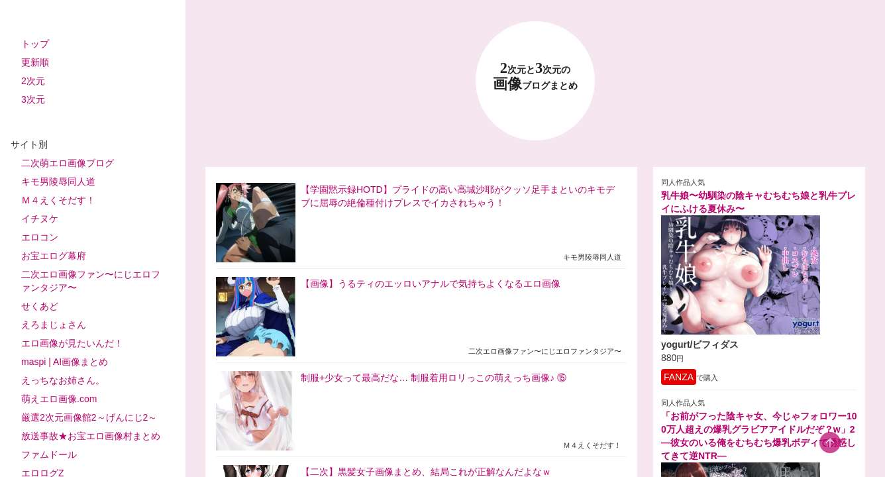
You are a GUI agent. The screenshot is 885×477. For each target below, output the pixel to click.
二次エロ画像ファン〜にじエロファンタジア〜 (90, 281)
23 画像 (535, 76)
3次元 (33, 99)
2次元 (33, 81)
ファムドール (49, 454)
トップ (35, 43)
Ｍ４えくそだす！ (58, 200)
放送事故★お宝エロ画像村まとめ (90, 436)
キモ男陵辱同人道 (58, 181)
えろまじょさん (53, 324)
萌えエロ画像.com (59, 399)
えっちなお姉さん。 (63, 380)
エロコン (39, 237)
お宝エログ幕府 (53, 255)
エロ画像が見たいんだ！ (72, 343)
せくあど (39, 306)
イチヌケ (39, 218)
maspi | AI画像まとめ (64, 361)
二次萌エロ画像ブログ (67, 163)
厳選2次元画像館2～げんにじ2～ (89, 417)
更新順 (35, 62)
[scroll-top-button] (830, 442)
